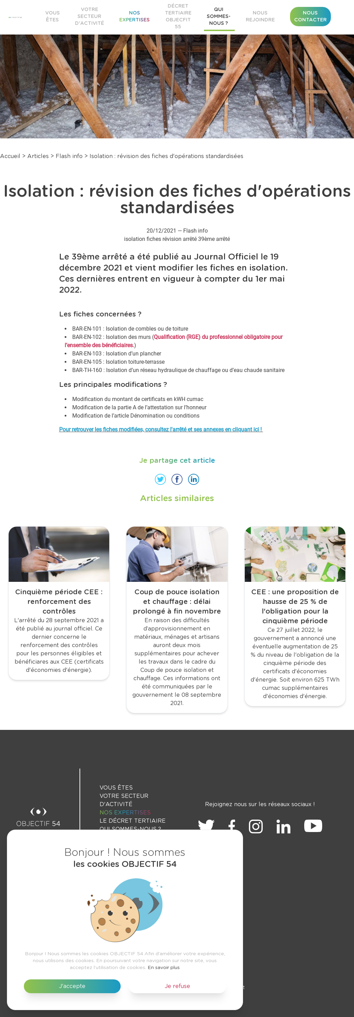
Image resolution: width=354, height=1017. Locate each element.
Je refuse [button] (177, 986)
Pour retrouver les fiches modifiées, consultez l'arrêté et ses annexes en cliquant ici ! (161, 429)
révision (172, 239)
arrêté (190, 239)
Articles (38, 156)
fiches (154, 239)
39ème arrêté (214, 239)
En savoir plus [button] (164, 967)
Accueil (10, 156)
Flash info (69, 156)
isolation (135, 239)
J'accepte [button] (72, 986)
